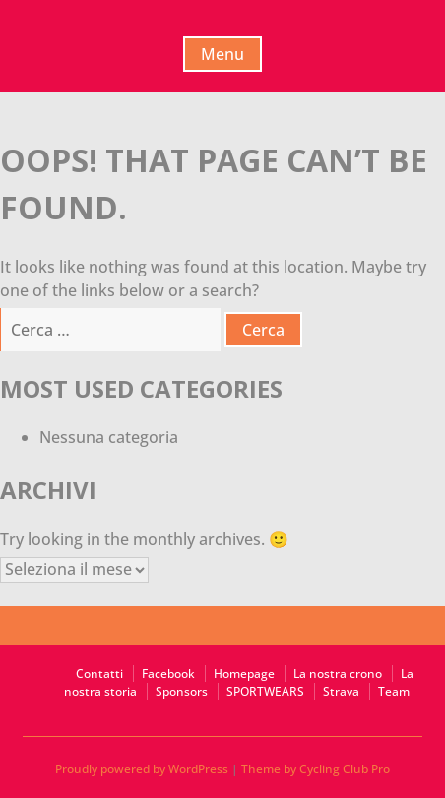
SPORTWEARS (265, 691)
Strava (341, 691)
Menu (222, 54)
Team (394, 691)
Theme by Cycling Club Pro (315, 769)
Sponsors (182, 691)
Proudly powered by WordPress (141, 769)
